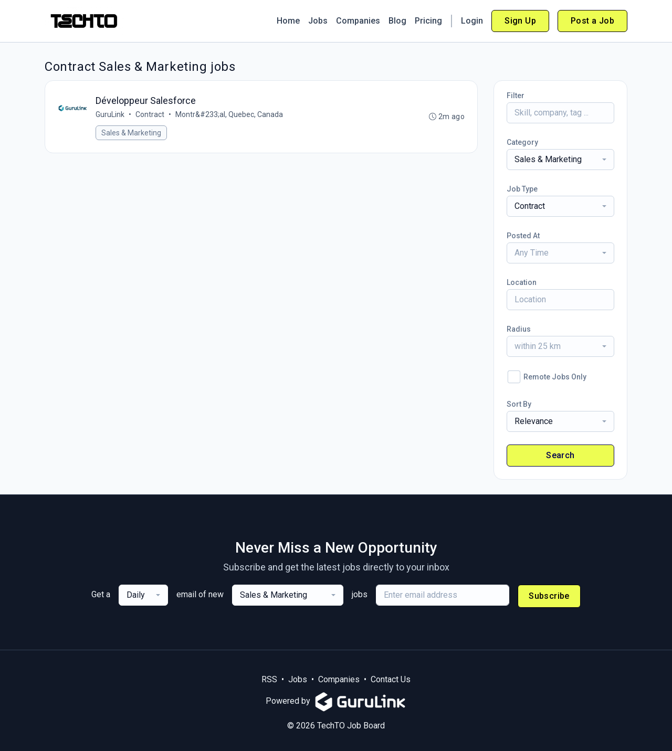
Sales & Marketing (131, 133)
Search (560, 455)
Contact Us (391, 679)
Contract (149, 114)
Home (288, 21)
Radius (519, 329)
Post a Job (592, 21)
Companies (358, 21)
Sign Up (520, 21)
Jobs (318, 21)
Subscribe (549, 596)
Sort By (519, 404)
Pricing (428, 21)
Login (472, 21)
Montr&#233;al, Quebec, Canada (229, 114)
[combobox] (560, 159)
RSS (269, 679)
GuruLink (110, 114)
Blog (397, 21)
